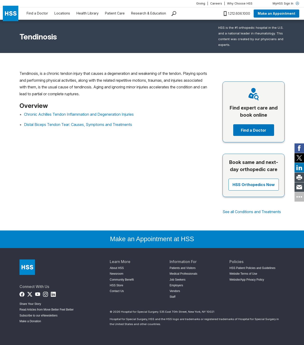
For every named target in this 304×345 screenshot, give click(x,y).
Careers (216, 3)
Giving (200, 3)
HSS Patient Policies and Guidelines (252, 268)
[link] (299, 148)
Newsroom (116, 273)
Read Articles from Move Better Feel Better (46, 309)
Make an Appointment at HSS (152, 239)
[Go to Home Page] (27, 267)
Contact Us (117, 291)
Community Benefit (122, 279)
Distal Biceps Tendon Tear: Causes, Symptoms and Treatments (78, 124)
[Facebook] (21, 293)
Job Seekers (177, 279)
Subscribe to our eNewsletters (38, 315)
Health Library (87, 13)
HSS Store (116, 285)
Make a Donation (30, 321)
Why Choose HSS (239, 3)
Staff (172, 296)
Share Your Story (30, 304)
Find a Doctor (37, 13)
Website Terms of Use (243, 273)
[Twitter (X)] (29, 293)
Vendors (175, 291)
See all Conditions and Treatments (252, 211)
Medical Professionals (183, 273)
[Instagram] (45, 293)
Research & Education (148, 13)
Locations (62, 13)
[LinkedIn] (53, 293)
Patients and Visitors (182, 268)
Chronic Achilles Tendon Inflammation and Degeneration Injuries (79, 114)
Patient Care (115, 13)
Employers (176, 285)
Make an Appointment (276, 13)
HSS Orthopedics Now (254, 184)
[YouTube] (37, 293)
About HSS (117, 268)
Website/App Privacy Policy (246, 279)
